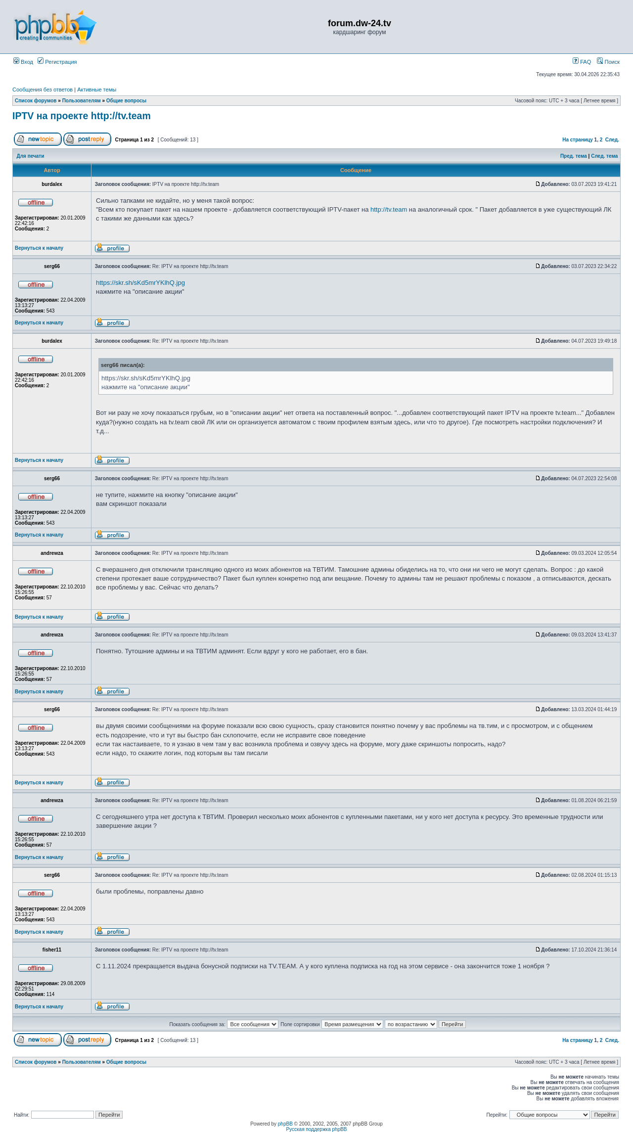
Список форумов (36, 100)
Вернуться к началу (39, 248)
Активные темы (96, 89)
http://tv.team (388, 209)
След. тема (604, 156)
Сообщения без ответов (42, 89)
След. (612, 139)
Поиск (608, 62)
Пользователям (81, 100)
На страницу (577, 139)
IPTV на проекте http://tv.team (81, 115)
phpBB (285, 1124)
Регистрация (57, 62)
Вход (23, 62)
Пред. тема (573, 156)
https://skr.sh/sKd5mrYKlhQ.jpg (140, 282)
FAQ (582, 62)
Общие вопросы (126, 100)
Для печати (31, 156)
